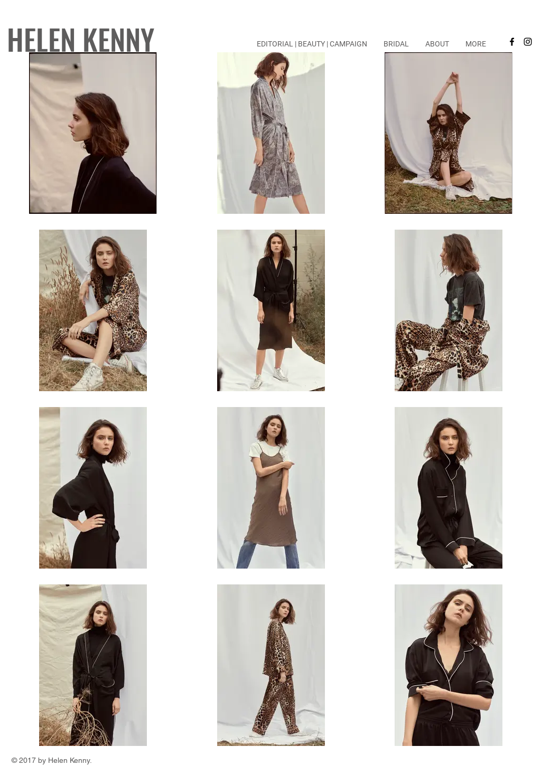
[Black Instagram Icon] (528, 41)
